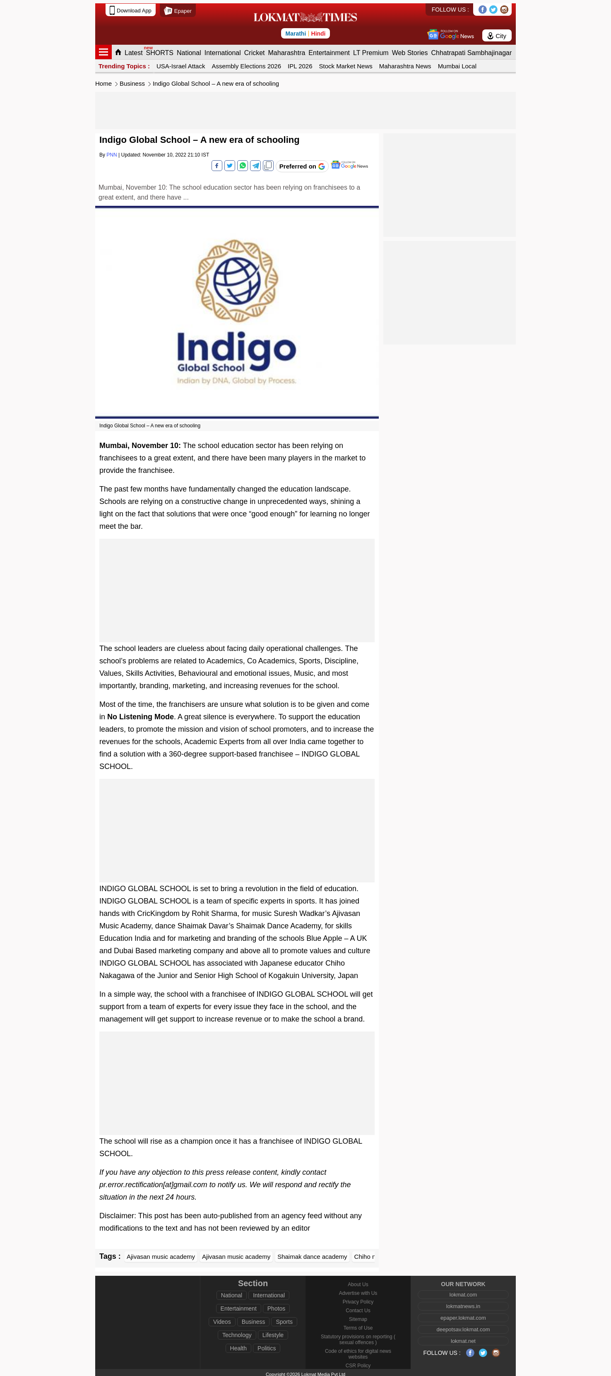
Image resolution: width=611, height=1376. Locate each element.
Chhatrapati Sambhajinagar (471, 49)
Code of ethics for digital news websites (358, 1351)
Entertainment (329, 49)
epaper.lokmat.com (463, 1314)
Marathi (295, 30)
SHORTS (159, 49)
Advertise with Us (358, 1290)
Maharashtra (287, 49)
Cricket (254, 49)
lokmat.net (463, 1338)
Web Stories (410, 49)
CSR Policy (358, 1362)
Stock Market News (346, 62)
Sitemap (358, 1316)
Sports (284, 1318)
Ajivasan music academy (161, 1253)
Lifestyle (273, 1331)
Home (103, 80)
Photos (276, 1305)
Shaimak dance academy (312, 1253)
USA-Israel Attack (180, 62)
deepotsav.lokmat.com (463, 1326)
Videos (222, 1318)
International (222, 49)
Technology (237, 1331)
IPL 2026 (300, 62)
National (189, 49)
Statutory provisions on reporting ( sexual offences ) (358, 1336)
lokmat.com (463, 1291)
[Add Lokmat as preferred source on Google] (302, 163)
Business (132, 80)
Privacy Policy (358, 1298)
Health (238, 1345)
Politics (266, 1345)
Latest (134, 49)
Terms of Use (358, 1325)
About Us (358, 1281)
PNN (111, 151)
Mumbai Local (457, 62)
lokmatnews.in (463, 1303)
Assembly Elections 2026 (246, 62)
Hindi (318, 30)
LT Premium (371, 49)
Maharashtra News (405, 62)
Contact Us (358, 1307)
